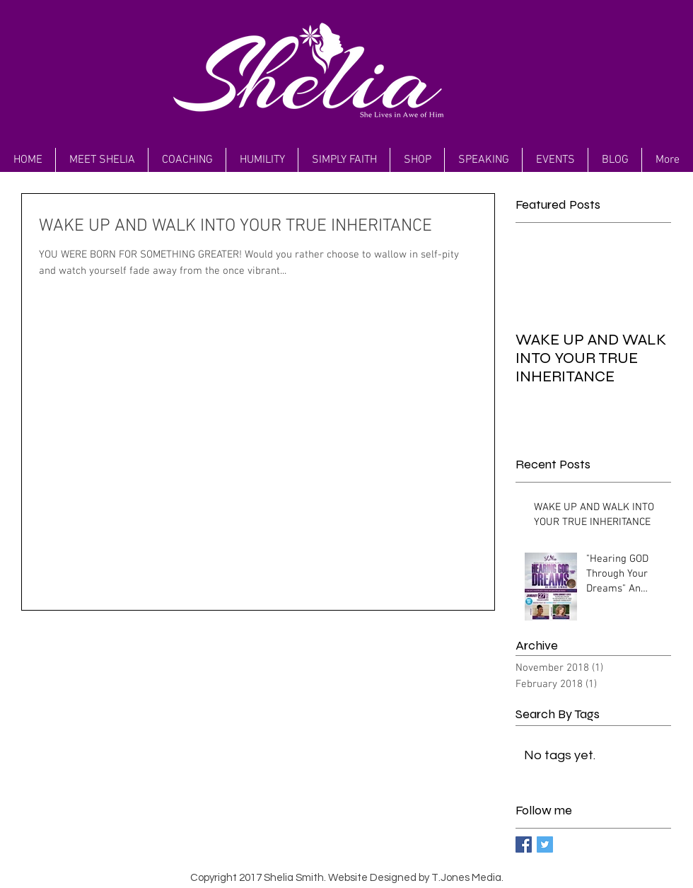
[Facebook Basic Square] (524, 844)
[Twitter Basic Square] (545, 844)
